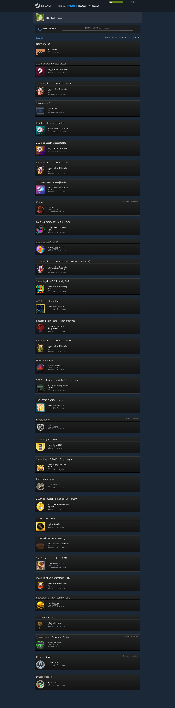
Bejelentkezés (128, 2)
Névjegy (82, 6)
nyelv (136, 2)
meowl (50, 17)
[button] (87, 49)
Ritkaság (136, 37)
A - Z (129, 37)
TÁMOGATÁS (93, 6)
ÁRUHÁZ (62, 6)
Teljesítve (122, 37)
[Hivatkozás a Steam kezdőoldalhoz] (45, 8)
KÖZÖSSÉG (72, 6)
